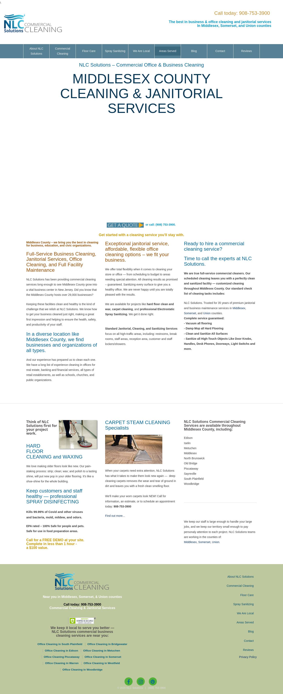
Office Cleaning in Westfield (102, 663)
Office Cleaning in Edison (61, 650)
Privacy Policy (248, 657)
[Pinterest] (152, 681)
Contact (220, 51)
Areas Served (167, 51)
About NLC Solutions (36, 51)
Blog (194, 51)
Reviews (246, 51)
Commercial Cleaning (62, 51)
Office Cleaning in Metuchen (101, 650)
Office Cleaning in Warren (62, 663)
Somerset (190, 313)
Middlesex (238, 308)
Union (207, 313)
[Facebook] (128, 681)
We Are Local (141, 51)
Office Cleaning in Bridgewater (107, 644)
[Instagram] (140, 681)
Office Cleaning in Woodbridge (82, 669)
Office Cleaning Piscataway (62, 656)
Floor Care (88, 51)
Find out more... (115, 515)
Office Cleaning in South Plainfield (59, 644)
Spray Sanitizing (115, 51)
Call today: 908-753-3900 (242, 13)
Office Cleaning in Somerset (102, 656)
